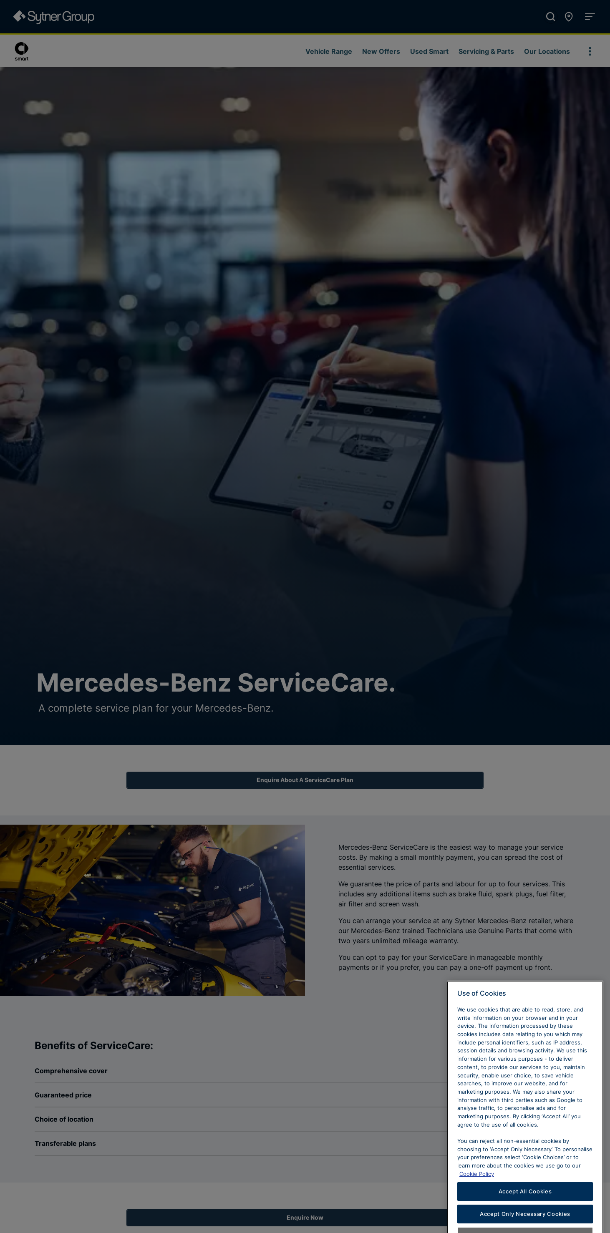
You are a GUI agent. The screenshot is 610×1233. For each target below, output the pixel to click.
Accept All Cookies (525, 1206)
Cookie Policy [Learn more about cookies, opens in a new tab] (476, 1189)
